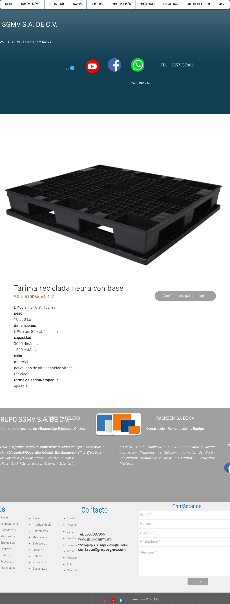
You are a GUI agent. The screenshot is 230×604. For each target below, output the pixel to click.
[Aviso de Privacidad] (146, 599)
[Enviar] (198, 581)
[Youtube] (113, 600)
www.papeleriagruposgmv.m (102, 544)
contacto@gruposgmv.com (102, 549)
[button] (56, 4)
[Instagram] (106, 600)
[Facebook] (121, 600)
